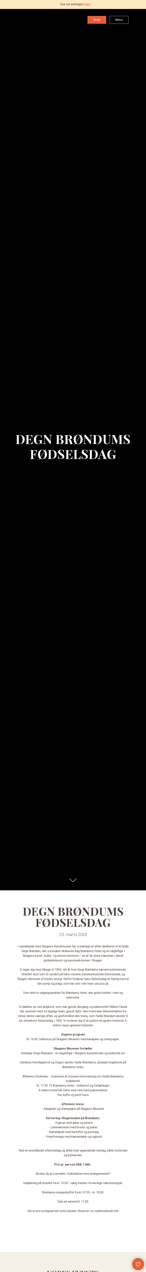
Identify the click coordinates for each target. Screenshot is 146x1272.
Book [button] (96, 20)
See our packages (75, 4)
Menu (119, 19)
